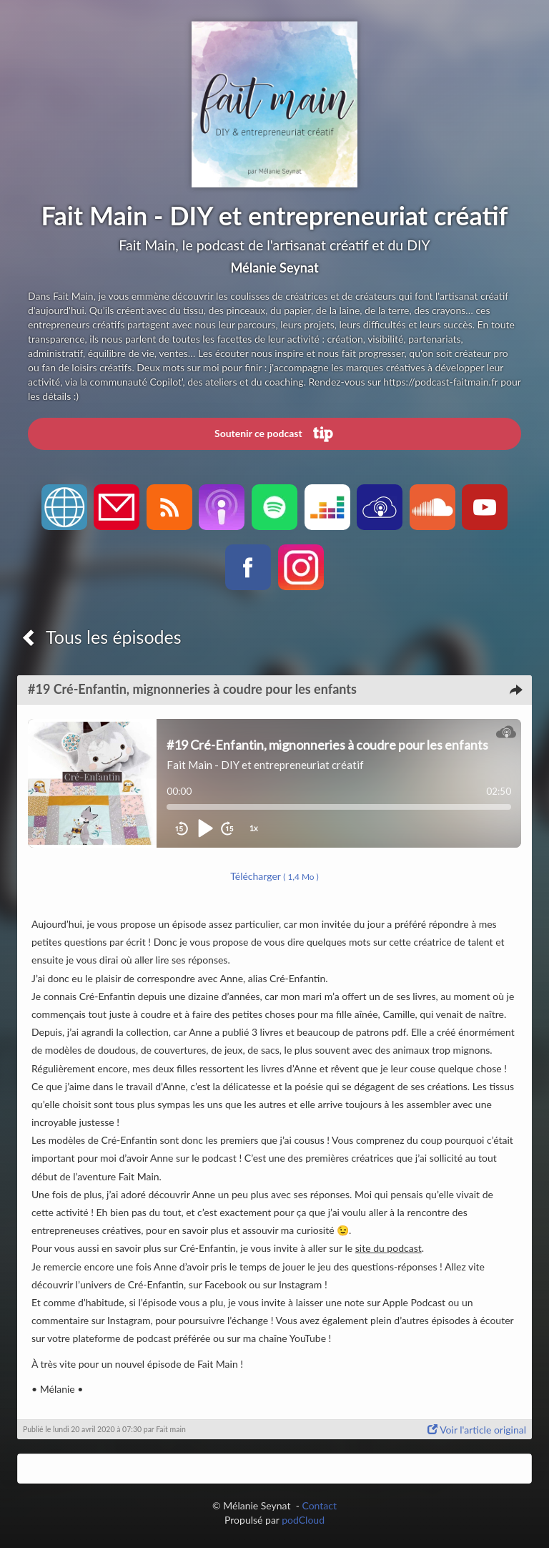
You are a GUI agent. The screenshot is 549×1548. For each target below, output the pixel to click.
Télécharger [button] (274, 876)
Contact (319, 1505)
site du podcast (388, 1248)
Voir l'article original (476, 1430)
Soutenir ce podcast (274, 434)
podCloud (303, 1520)
